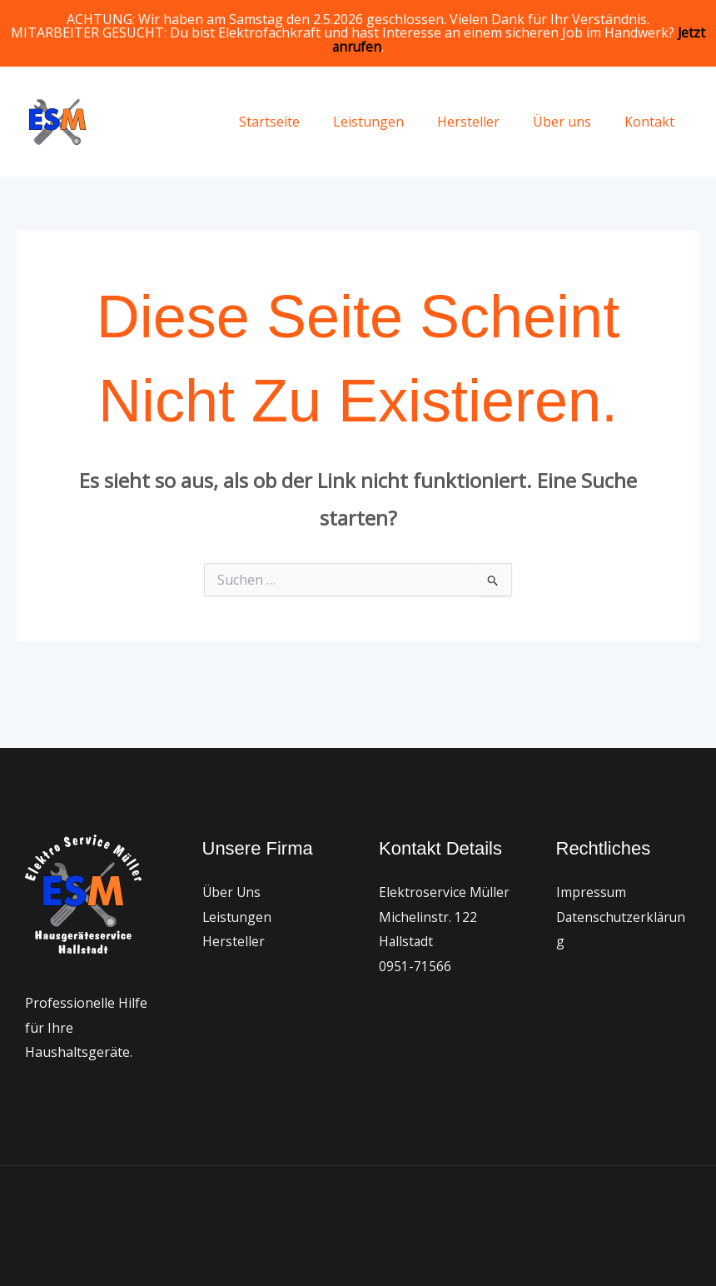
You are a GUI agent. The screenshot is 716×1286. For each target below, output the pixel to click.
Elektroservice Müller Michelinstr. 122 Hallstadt (445, 916)
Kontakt (653, 121)
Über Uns (232, 892)
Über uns (572, 121)
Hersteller (485, 121)
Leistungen (391, 121)
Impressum (591, 892)
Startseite (299, 121)
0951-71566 (415, 966)
